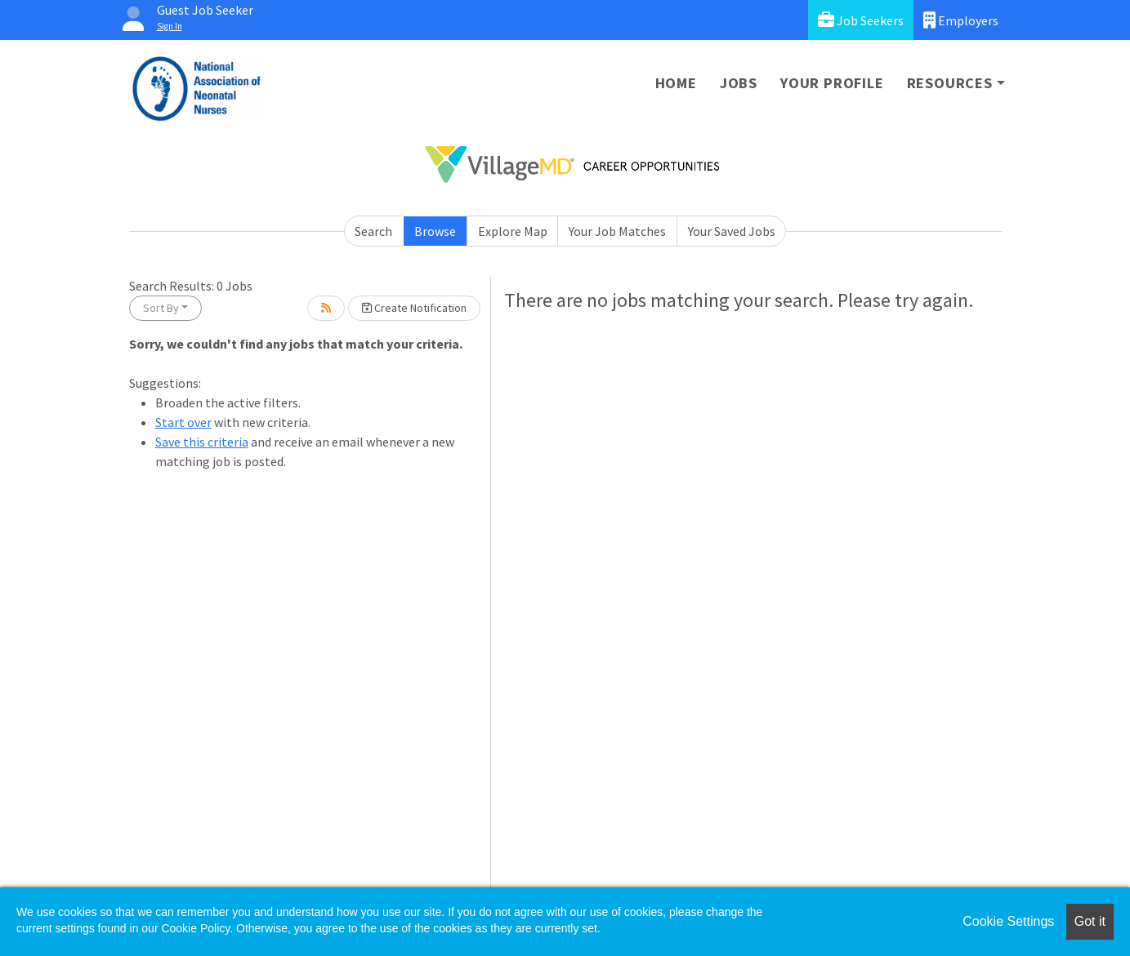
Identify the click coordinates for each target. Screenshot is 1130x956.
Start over (183, 422)
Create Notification (414, 307)
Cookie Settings (1008, 921)
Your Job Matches (617, 231)
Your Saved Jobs (731, 231)
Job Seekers (861, 20)
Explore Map (512, 231)
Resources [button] (950, 82)
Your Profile (832, 82)
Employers (960, 20)
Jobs (738, 82)
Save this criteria (201, 442)
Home (676, 82)
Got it (1089, 921)
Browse (435, 231)
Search (373, 231)
